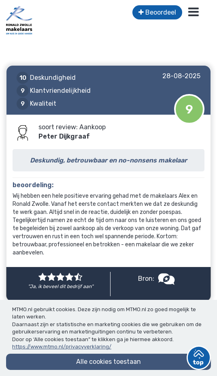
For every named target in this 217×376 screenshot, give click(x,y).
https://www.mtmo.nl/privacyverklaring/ (61, 347)
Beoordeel (157, 12)
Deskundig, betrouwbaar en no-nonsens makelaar (108, 160)
